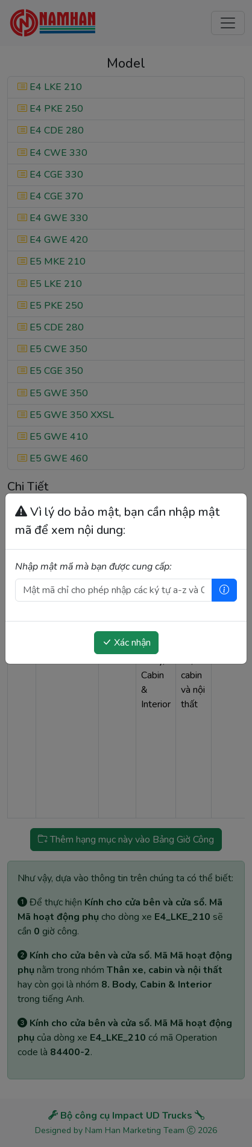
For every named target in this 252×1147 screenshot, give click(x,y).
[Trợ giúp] (224, 590)
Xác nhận (126, 642)
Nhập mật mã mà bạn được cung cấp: (93, 566)
